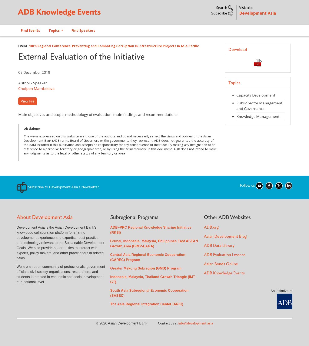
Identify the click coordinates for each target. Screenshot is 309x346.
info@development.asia (195, 323)
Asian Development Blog (225, 237)
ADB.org (211, 227)
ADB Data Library (219, 246)
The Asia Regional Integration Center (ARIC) (146, 304)
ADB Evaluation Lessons (224, 255)
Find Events (30, 30)
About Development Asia (45, 217)
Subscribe (222, 13)
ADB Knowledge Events (224, 273)
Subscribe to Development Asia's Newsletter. (58, 187)
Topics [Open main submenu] (54, 30)
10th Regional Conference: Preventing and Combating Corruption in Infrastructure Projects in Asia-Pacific (114, 46)
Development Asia (257, 13)
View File (27, 101)
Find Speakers (83, 30)
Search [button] (224, 7)
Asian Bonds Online (221, 264)
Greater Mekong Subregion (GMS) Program (146, 268)
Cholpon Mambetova (36, 88)
